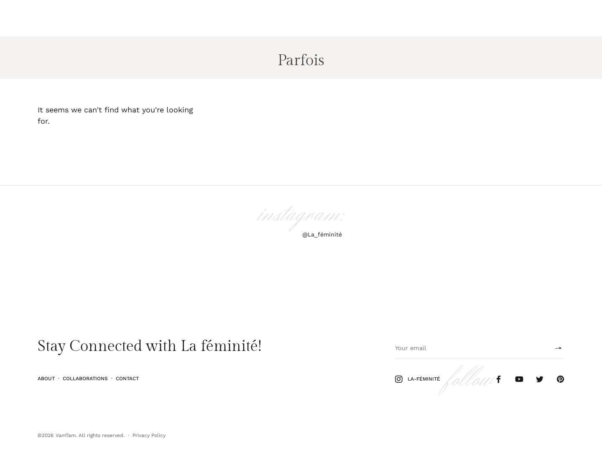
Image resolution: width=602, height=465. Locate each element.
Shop (563, 18)
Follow (537, 18)
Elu (80, 18)
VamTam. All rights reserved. (90, 435)
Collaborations (85, 378)
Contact (127, 378)
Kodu (100, 18)
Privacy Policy (149, 435)
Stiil (60, 18)
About (46, 378)
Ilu (42, 18)
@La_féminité (322, 234)
